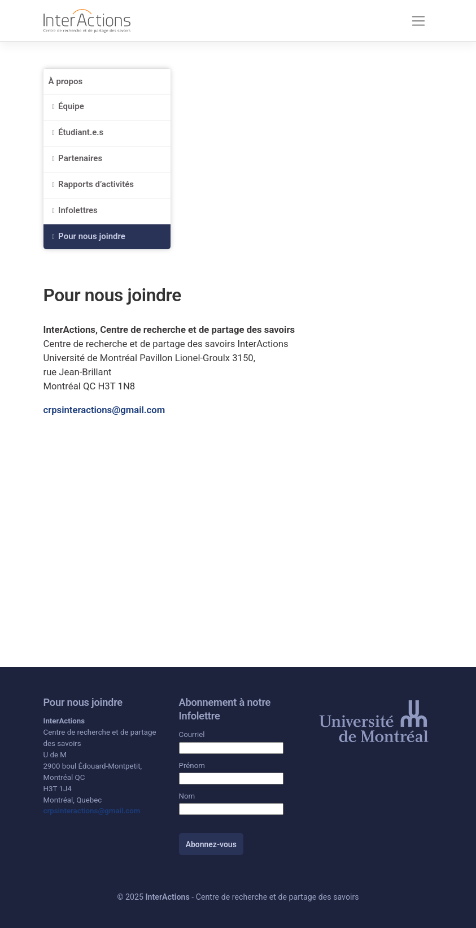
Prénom (192, 765)
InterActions (168, 896)
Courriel (192, 734)
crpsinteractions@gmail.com (104, 409)
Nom (187, 796)
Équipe (71, 106)
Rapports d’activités (96, 184)
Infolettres (78, 210)
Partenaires (80, 158)
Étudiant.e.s (82, 132)
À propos (66, 81)
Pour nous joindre (91, 236)
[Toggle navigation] (418, 21)
